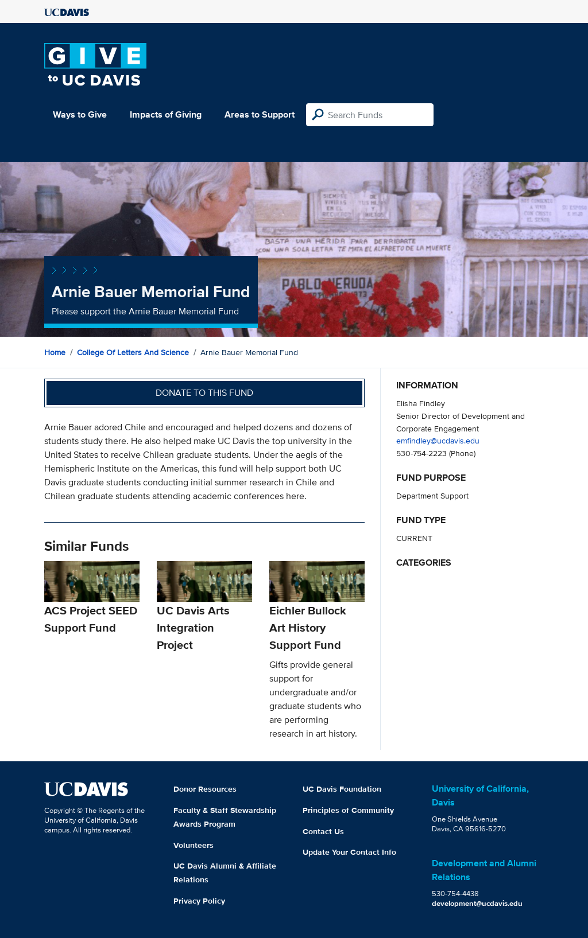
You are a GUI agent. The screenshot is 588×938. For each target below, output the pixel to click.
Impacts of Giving (166, 114)
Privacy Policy (199, 900)
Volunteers (193, 845)
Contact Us (323, 831)
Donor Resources (205, 789)
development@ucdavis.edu (477, 903)
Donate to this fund (204, 392)
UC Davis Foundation (342, 789)
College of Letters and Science (133, 352)
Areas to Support (260, 114)
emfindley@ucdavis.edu (437, 440)
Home (54, 352)
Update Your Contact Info (349, 852)
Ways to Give (80, 114)
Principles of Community (348, 810)
